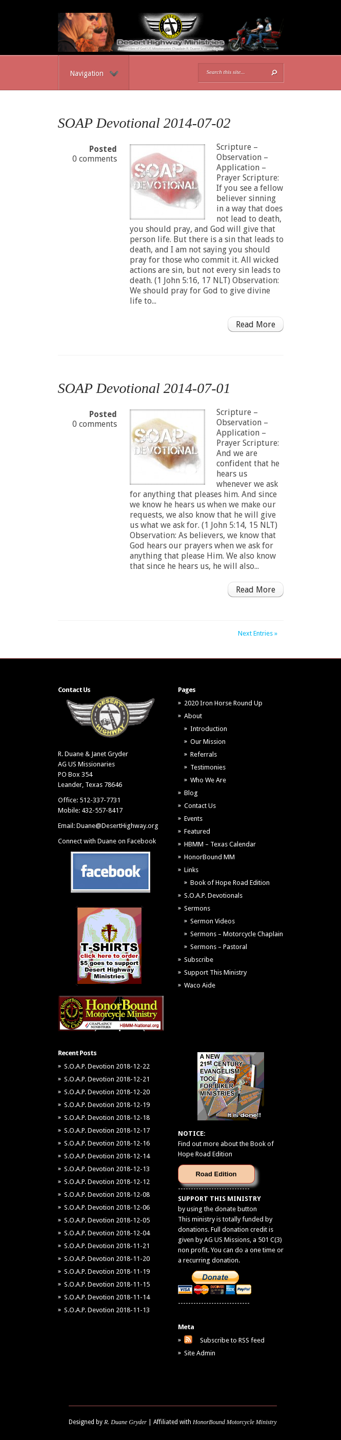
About (193, 716)
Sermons (197, 908)
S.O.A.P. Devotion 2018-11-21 (107, 1246)
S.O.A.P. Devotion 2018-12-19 (107, 1105)
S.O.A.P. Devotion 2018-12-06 (107, 1207)
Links (191, 870)
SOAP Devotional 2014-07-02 (144, 123)
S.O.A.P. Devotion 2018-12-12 (107, 1182)
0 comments (94, 159)
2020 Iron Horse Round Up (223, 703)
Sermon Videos (212, 921)
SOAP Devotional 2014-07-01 (144, 388)
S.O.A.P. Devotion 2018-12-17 (107, 1130)
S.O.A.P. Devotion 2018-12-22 (107, 1066)
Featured (197, 831)
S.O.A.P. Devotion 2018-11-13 (107, 1310)
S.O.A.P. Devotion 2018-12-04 (107, 1233)
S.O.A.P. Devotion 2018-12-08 (107, 1194)
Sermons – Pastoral (218, 947)
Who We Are (208, 780)
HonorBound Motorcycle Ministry (235, 1422)
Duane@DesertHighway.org (117, 826)
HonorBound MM (209, 857)
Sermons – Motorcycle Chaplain (236, 934)
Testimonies (208, 767)
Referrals (203, 754)
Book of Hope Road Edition (230, 882)
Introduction (208, 729)
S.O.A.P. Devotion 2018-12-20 (107, 1092)
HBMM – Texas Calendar (220, 844)
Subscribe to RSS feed (232, 1340)
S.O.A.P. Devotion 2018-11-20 (107, 1259)
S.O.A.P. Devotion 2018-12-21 (107, 1079)
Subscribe (198, 959)
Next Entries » (257, 633)
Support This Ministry (215, 972)
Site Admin (199, 1353)
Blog (191, 793)
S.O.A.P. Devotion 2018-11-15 (107, 1284)
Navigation (94, 73)
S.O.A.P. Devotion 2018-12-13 (107, 1169)
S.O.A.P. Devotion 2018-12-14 (107, 1156)
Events (193, 818)
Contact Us (200, 806)
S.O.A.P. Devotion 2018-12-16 (107, 1143)
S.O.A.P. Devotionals (213, 895)
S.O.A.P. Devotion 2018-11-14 (107, 1297)
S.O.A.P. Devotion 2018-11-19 (107, 1271)
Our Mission (208, 741)
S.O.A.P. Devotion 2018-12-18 (107, 1117)
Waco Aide (199, 985)
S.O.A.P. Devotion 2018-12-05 (107, 1220)
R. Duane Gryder (125, 1422)
